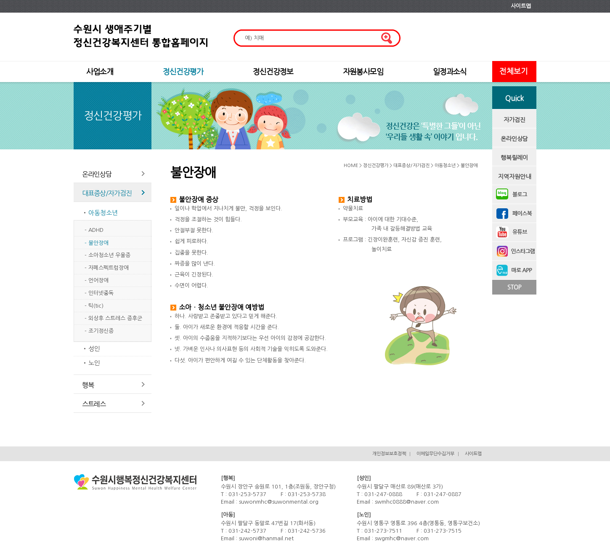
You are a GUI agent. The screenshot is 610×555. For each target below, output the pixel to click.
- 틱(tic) (94, 305)
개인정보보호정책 (389, 453)
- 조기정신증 (99, 331)
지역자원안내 (514, 177)
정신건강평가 (183, 72)
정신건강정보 (273, 72)
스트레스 (94, 404)
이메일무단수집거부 (435, 453)
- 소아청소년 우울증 (107, 255)
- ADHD (94, 230)
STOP (514, 287)
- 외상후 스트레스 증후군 (113, 318)
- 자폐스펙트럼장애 (107, 268)
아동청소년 (103, 213)
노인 (94, 363)
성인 (94, 348)
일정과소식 (450, 72)
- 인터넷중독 (99, 293)
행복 (88, 385)
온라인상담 (514, 139)
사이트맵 (521, 6)
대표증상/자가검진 (107, 193)
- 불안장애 (97, 243)
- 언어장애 (97, 280)
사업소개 (99, 72)
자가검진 (514, 120)
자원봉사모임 (363, 72)
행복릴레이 (514, 158)
